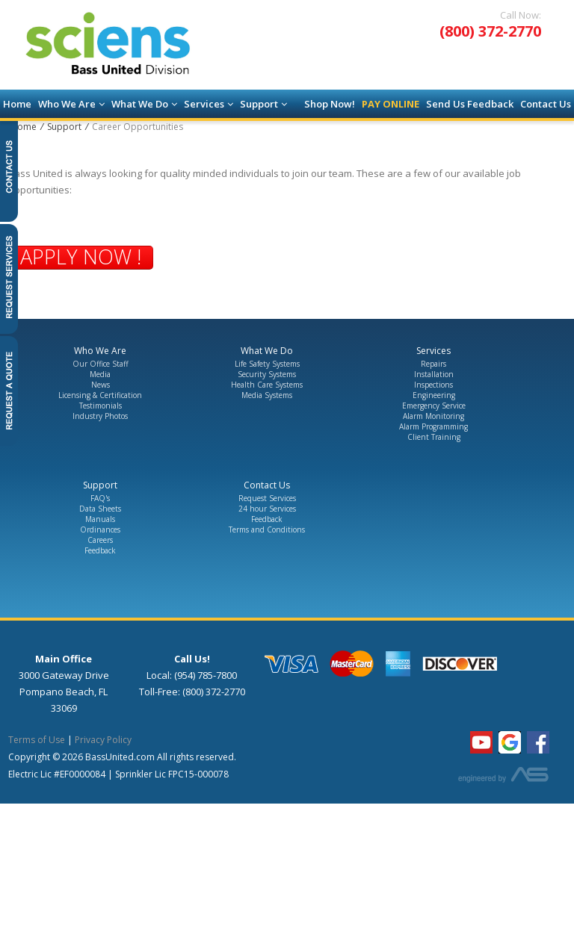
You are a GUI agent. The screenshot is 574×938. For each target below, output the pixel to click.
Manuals (100, 519)
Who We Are (71, 104)
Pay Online (390, 104)
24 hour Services (267, 508)
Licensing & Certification (100, 395)
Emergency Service (434, 405)
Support (263, 104)
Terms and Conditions (267, 529)
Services (208, 104)
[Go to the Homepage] (131, 46)
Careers (100, 540)
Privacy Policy (103, 739)
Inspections (433, 384)
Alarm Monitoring (433, 416)
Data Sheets (100, 508)
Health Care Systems (267, 384)
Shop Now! (329, 104)
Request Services (267, 498)
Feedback (100, 550)
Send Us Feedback (469, 104)
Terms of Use (36, 739)
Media (100, 374)
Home (17, 104)
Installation (434, 374)
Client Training (433, 437)
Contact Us (545, 104)
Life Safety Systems (267, 363)
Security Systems (267, 374)
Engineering (434, 395)
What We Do (144, 104)
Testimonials (100, 405)
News (100, 384)
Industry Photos (100, 416)
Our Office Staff (100, 363)
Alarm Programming (433, 426)
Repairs (433, 363)
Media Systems (266, 395)
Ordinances (100, 529)
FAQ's (100, 498)
